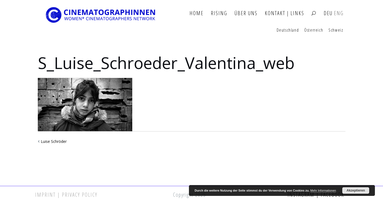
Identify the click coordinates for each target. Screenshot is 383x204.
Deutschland (288, 30)
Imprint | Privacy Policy (66, 194)
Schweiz (335, 30)
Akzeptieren (356, 190)
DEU (328, 13)
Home (196, 13)
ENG (339, 13)
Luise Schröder (54, 141)
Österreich (313, 30)
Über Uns (246, 13)
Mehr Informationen (323, 190)
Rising (219, 13)
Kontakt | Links (284, 13)
